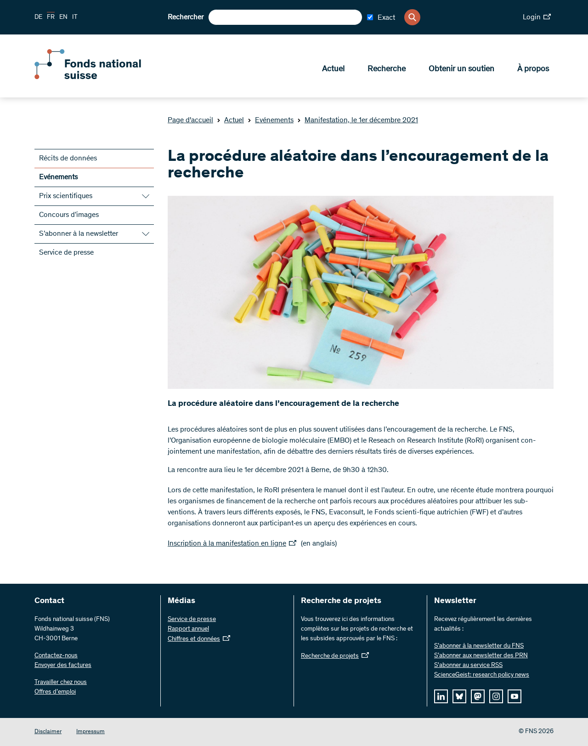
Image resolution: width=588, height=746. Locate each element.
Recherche (387, 69)
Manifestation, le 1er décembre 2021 (357, 120)
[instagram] (496, 696)
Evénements (271, 120)
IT (75, 17)
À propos (533, 69)
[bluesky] (459, 696)
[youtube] (514, 696)
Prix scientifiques (65, 196)
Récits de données (68, 158)
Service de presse (66, 252)
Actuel (333, 69)
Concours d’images (69, 215)
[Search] (412, 17)
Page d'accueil (190, 120)
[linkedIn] (441, 696)
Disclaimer (48, 732)
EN (63, 17)
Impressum (90, 732)
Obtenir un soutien (461, 69)
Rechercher (186, 17)
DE (38, 17)
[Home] (101, 77)
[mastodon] (478, 696)
